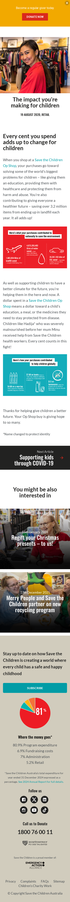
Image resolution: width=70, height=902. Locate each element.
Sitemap (59, 881)
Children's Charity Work (35, 886)
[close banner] (67, 4)
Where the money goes (34, 737)
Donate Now (35, 16)
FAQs (45, 881)
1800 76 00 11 (35, 831)
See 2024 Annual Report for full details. (41, 781)
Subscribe (35, 688)
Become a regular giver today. (35, 8)
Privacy (10, 881)
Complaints (28, 881)
